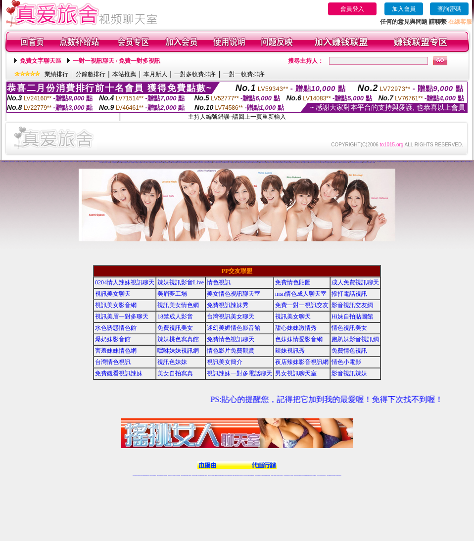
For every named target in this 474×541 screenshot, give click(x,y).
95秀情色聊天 (165, 162)
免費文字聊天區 (40, 60)
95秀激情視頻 (178, 162)
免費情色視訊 (349, 350)
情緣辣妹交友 (268, 162)
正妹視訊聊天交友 (174, 475)
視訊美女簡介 (224, 362)
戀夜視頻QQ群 (140, 162)
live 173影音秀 (151, 475)
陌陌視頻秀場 (330, 162)
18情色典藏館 (207, 162)
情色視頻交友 (288, 475)
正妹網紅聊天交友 (241, 475)
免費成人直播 (310, 475)
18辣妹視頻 (237, 162)
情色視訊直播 (137, 475)
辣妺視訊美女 (339, 475)
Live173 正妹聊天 (261, 475)
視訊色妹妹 (172, 362)
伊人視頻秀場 (104, 162)
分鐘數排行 (90, 74)
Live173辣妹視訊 (236, 475)
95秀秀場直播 (189, 162)
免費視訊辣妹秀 (227, 305)
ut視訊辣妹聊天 (202, 475)
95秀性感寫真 (181, 162)
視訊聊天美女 (154, 475)
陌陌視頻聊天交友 (346, 162)
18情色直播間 (222, 162)
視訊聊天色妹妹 (193, 475)
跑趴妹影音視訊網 (355, 339)
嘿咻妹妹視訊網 (178, 350)
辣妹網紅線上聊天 (252, 475)
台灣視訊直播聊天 (329, 475)
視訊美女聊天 (113, 293)
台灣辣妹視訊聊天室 (170, 475)
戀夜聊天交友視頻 (158, 162)
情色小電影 (346, 362)
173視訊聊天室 (216, 475)
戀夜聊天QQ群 (132, 162)
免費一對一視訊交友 (302, 305)
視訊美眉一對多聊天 (121, 316)
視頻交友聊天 (143, 161)
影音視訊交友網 (352, 305)
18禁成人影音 (175, 316)
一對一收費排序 (244, 74)
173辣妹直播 (244, 475)
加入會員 (404, 8)
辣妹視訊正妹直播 (257, 475)
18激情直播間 (210, 162)
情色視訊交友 (324, 475)
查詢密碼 (449, 8)
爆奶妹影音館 (113, 339)
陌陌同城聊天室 (314, 162)
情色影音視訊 (147, 475)
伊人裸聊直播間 (108, 162)
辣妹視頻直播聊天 (187, 475)
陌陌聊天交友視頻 (351, 162)
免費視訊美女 (175, 327)
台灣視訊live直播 (144, 475)
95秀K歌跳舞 (185, 162)
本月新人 (155, 74)
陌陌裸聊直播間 (333, 162)
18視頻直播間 (240, 162)
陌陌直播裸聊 (310, 162)
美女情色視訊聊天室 (233, 293)
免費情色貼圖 (293, 282)
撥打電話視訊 (349, 293)
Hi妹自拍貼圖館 (352, 316)
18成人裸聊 (230, 162)
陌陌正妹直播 (306, 162)
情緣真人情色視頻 (284, 162)
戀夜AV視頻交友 (149, 162)
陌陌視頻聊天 (296, 162)
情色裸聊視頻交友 (300, 475)
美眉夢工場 (172, 293)
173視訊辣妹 (205, 475)
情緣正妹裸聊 (264, 162)
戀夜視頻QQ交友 (144, 162)
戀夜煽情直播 (115, 162)
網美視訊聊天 (307, 475)
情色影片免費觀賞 (230, 350)
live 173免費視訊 (336, 475)
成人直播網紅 (233, 475)
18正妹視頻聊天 (227, 162)
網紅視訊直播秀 (230, 475)
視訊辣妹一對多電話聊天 (239, 373)
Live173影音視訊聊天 (197, 475)
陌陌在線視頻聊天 (318, 162)
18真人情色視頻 (215, 162)
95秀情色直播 (200, 162)
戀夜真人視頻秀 (128, 162)
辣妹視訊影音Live (180, 282)
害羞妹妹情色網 (116, 350)
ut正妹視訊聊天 (212, 475)
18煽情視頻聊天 (219, 162)
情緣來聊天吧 (254, 162)
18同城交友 (234, 162)
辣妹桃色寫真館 (178, 339)
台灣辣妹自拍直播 (183, 475)
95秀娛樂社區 (196, 162)
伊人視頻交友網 (100, 162)
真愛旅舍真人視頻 (360, 162)
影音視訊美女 (321, 475)
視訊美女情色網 (178, 305)
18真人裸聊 (243, 162)
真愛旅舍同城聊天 (365, 162)
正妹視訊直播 (226, 475)
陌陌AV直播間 (337, 162)
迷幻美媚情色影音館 (233, 327)
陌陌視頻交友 (292, 162)
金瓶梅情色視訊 (161, 475)
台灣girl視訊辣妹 (314, 475)
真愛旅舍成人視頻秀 (355, 162)
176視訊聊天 (223, 475)
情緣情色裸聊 (247, 162)
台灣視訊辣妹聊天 (178, 475)
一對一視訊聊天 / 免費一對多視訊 (116, 60)
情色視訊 (219, 282)
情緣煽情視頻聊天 (288, 162)
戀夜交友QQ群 (136, 162)
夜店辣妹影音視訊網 (302, 362)
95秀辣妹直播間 (169, 162)
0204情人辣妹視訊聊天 (124, 282)
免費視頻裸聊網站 (265, 475)
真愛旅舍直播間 (369, 162)
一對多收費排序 (195, 74)
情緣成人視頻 (272, 162)
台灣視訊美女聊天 (230, 316)
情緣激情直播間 (280, 162)
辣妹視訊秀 (290, 350)
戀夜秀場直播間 (119, 162)
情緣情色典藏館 (276, 162)
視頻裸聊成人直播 (273, 475)
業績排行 (56, 74)
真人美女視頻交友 (281, 475)
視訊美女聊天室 (318, 475)
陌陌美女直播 (299, 162)
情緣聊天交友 (257, 162)
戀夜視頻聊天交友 (153, 162)
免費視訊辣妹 (158, 475)
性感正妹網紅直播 (248, 475)
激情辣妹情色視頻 (296, 475)
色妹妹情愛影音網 (299, 339)
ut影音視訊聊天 (332, 475)
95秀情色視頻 (161, 162)
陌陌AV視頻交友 (342, 162)
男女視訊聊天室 (296, 373)
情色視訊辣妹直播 (304, 475)
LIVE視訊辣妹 (140, 475)
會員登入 (352, 8)
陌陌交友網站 (322, 162)
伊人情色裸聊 (112, 162)
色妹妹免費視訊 (220, 475)
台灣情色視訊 (113, 362)
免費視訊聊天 (209, 475)
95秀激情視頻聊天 (174, 162)
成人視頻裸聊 (373, 162)
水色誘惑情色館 (116, 327)
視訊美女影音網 (116, 305)
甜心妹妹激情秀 (296, 327)
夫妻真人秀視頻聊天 (277, 475)
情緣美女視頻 (261, 162)
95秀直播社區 (192, 162)
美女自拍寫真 (175, 373)
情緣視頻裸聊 (250, 162)
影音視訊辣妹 (349, 373)
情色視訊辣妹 (134, 475)
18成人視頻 (203, 162)
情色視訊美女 (349, 327)
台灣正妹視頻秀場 (285, 475)
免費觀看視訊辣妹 (118, 373)
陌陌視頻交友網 (326, 162)
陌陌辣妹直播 (303, 162)
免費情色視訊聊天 (230, 339)
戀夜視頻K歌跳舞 (124, 162)
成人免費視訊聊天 (355, 282)
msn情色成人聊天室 (301, 293)
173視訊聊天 (190, 475)
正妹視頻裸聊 (291, 475)
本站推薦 (124, 74)
